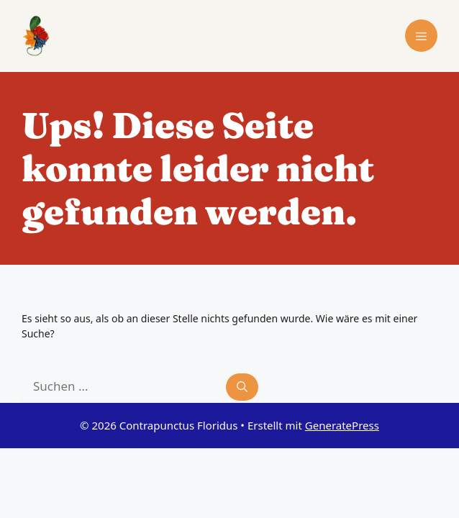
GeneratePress (342, 425)
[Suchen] (242, 387)
